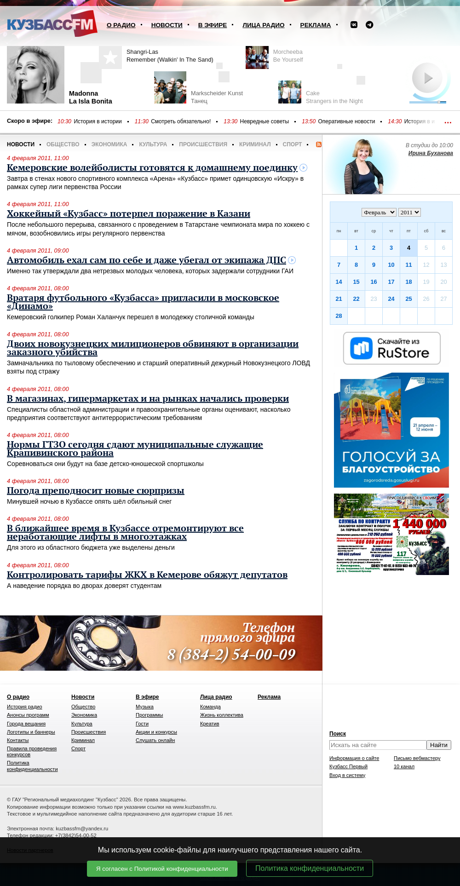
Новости (167, 25)
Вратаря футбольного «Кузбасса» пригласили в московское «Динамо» (143, 302)
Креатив (209, 723)
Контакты (18, 740)
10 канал (404, 766)
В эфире (212, 25)
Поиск (337, 734)
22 (356, 298)
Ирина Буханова (430, 153)
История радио (24, 706)
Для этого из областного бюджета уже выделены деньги (91, 547)
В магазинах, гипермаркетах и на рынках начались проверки (148, 398)
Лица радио (263, 25)
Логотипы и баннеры (31, 732)
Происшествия (203, 144)
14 (338, 281)
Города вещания (26, 723)
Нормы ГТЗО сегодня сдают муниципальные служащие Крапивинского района (135, 449)
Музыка (145, 706)
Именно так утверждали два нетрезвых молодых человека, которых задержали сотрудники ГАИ (150, 271)
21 (338, 298)
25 (408, 298)
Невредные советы (264, 121)
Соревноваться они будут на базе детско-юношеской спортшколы (105, 463)
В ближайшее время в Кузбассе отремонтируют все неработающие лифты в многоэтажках (125, 532)
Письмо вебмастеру (417, 758)
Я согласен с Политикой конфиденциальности (162, 868)
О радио (121, 25)
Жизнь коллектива (221, 715)
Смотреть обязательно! (181, 121)
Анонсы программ (28, 715)
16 (373, 281)
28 (338, 315)
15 (356, 281)
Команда (210, 706)
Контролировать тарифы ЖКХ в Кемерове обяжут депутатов (147, 575)
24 (391, 298)
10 (391, 264)
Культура (153, 144)
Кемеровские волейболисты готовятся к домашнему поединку (152, 167)
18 (408, 281)
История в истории (97, 121)
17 (391, 281)
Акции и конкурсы (156, 732)
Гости (142, 723)
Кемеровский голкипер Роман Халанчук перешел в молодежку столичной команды (130, 317)
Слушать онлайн (155, 740)
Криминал (254, 144)
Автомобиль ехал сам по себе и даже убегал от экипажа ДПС (146, 260)
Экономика (109, 144)
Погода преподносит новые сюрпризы (95, 490)
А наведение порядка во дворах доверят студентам (84, 585)
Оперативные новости (346, 121)
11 (408, 264)
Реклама (315, 25)
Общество (63, 144)
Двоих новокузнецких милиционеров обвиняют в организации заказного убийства (153, 348)
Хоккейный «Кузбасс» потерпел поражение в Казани (128, 213)
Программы (149, 715)
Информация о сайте (354, 758)
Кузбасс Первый (348, 766)
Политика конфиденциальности (309, 868)
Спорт (292, 144)
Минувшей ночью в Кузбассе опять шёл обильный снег (89, 501)
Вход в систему (347, 775)
